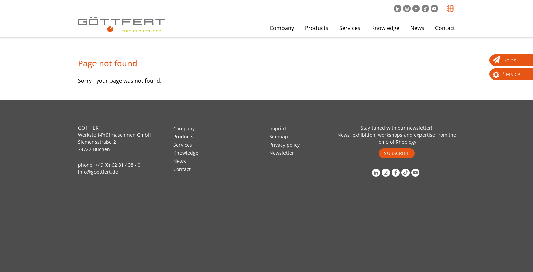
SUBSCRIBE (396, 153)
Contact (445, 28)
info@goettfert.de (98, 172)
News (417, 28)
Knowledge (385, 28)
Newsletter (281, 153)
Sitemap (278, 136)
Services (349, 28)
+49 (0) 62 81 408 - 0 (117, 165)
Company (282, 28)
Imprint (277, 128)
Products (316, 28)
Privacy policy (284, 144)
